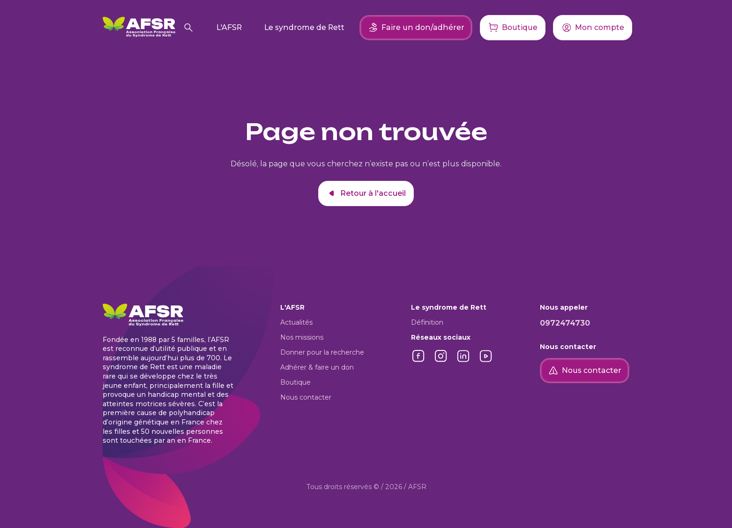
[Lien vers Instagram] (440, 361)
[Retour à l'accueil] (139, 27)
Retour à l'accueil (366, 193)
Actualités (296, 322)
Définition (427, 322)
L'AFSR (229, 27)
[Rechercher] (188, 27)
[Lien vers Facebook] (418, 361)
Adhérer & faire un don (317, 367)
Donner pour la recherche (322, 352)
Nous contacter (305, 397)
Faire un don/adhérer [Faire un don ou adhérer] (415, 27)
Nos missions (301, 337)
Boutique (295, 382)
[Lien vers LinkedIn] (463, 361)
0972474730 (565, 323)
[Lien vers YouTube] (485, 361)
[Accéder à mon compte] (592, 27)
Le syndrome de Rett (304, 27)
